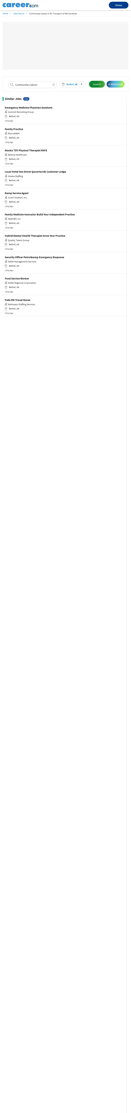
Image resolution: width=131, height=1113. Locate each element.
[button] (72, 84)
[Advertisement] (65, 46)
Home (5, 13)
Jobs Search (18, 13)
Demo (118, 5)
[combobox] (32, 84)
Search (97, 84)
